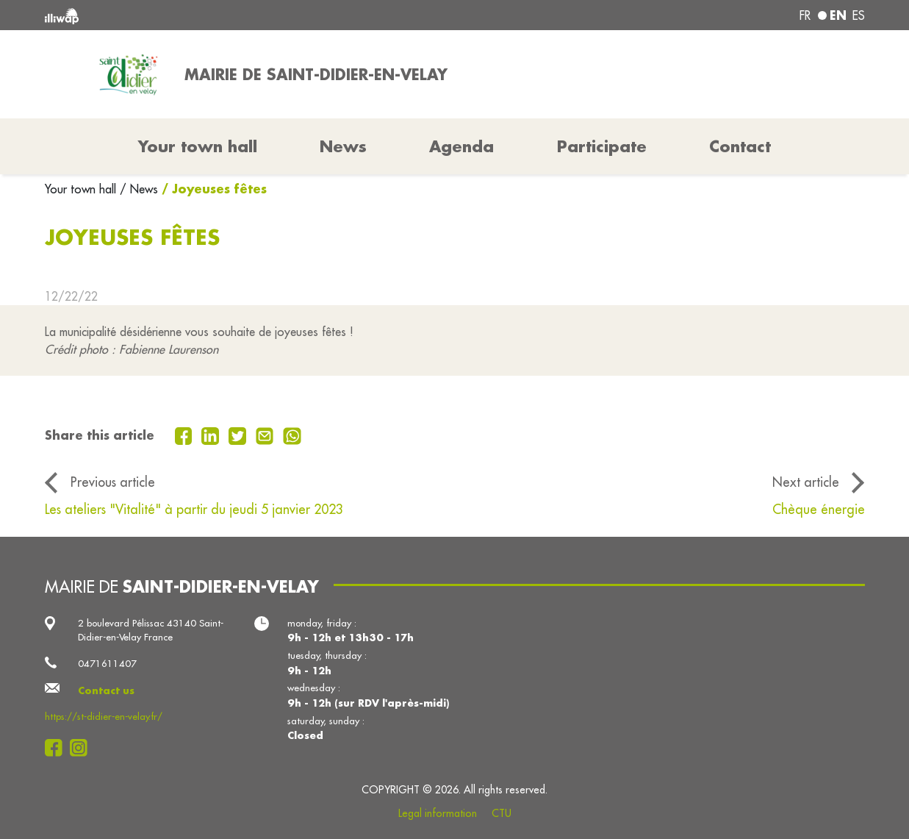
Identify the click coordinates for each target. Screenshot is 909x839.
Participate (602, 146)
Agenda (461, 146)
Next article (805, 482)
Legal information (437, 813)
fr (805, 15)
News (343, 146)
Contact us (106, 690)
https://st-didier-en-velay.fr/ (103, 716)
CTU (501, 813)
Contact (740, 146)
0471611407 (107, 663)
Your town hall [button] (197, 146)
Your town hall (82, 189)
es (858, 15)
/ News (139, 189)
